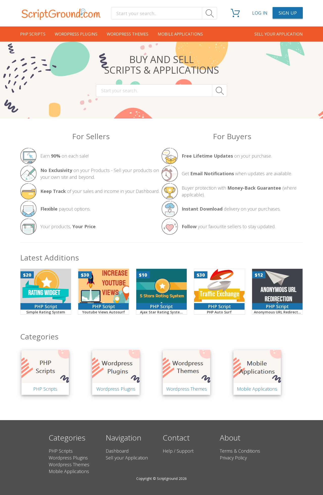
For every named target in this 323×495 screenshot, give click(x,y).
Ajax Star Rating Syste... (161, 312)
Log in (259, 13)
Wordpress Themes (127, 34)
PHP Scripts (32, 34)
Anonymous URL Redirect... (277, 312)
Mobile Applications (180, 34)
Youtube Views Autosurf (103, 312)
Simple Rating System (45, 312)
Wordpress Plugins (76, 34)
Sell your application (278, 34)
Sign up (288, 13)
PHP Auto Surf (219, 312)
